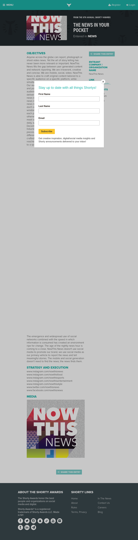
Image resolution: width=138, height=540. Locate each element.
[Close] (103, 82)
